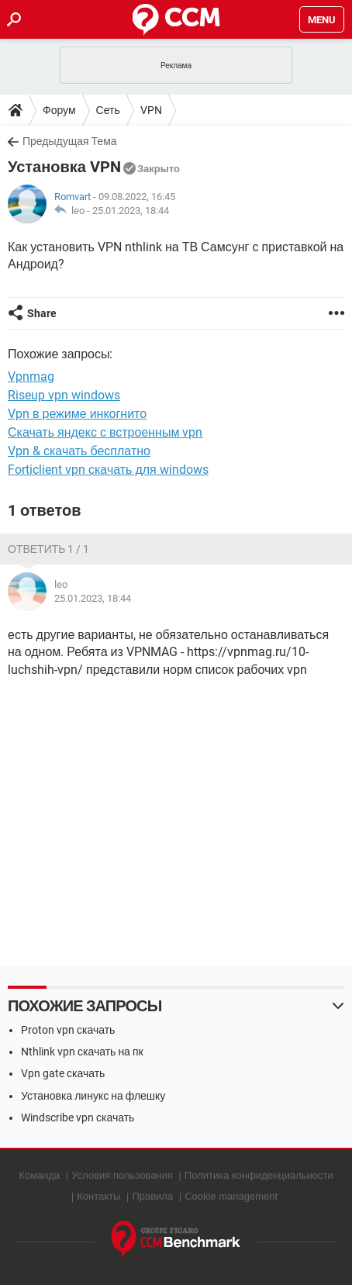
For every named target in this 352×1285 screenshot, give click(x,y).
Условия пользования (122, 1175)
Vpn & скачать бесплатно (79, 451)
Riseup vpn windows (64, 395)
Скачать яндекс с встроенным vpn (105, 432)
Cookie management (231, 1196)
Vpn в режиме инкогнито (77, 413)
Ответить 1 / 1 (48, 549)
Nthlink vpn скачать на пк (82, 1051)
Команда (39, 1175)
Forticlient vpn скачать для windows (108, 469)
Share (42, 313)
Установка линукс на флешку (93, 1096)
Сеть (108, 110)
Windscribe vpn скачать (77, 1117)
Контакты (98, 1196)
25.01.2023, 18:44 (130, 210)
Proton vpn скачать (68, 1030)
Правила (152, 1196)
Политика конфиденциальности (259, 1175)
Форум (59, 110)
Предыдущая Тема (69, 141)
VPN (151, 110)
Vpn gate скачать (63, 1073)
